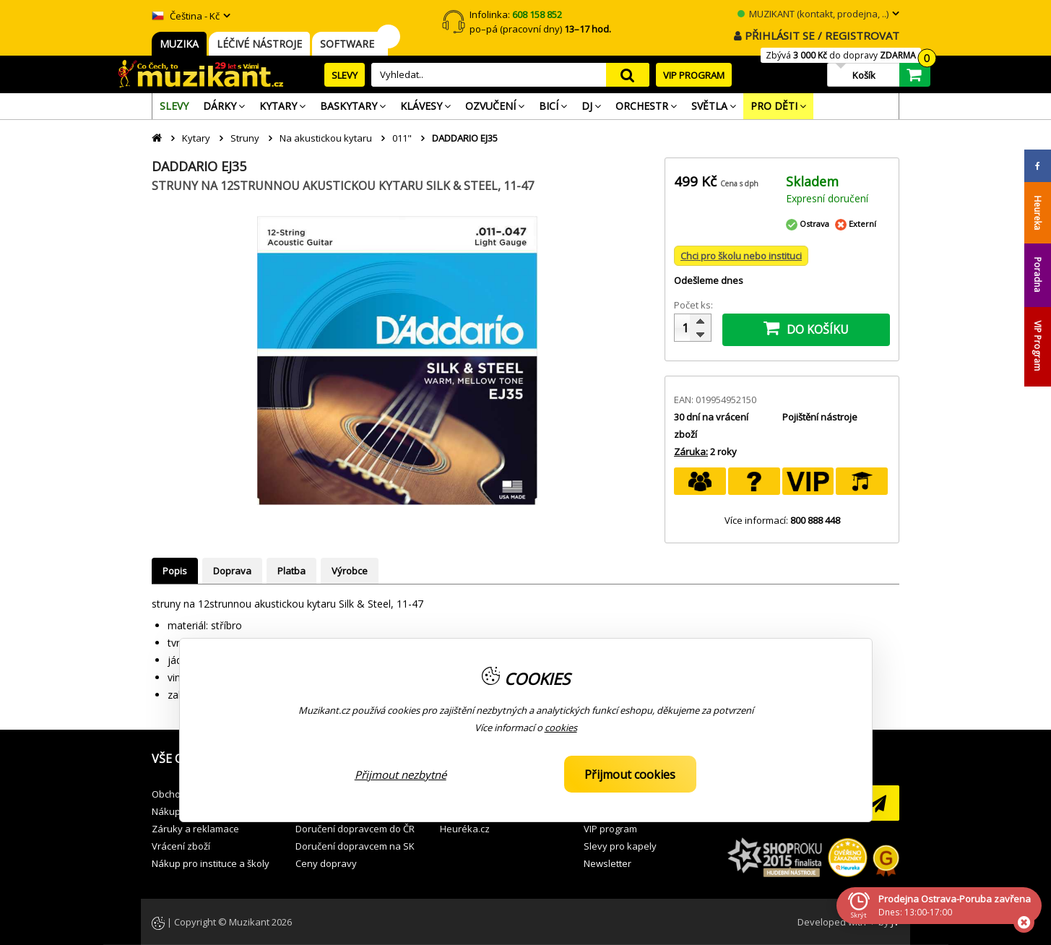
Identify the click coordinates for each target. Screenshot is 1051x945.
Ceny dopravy (326, 863)
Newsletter (607, 863)
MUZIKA (179, 44)
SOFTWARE (350, 44)
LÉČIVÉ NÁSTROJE (259, 44)
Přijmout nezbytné (400, 774)
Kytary (196, 137)
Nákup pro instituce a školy (210, 863)
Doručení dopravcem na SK (355, 846)
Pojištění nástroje (819, 416)
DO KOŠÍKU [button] (806, 328)
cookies (561, 727)
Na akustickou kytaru (326, 137)
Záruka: (691, 451)
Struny (244, 137)
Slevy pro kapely (620, 846)
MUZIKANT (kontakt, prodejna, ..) (813, 13)
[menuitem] (174, 106)
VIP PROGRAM (694, 75)
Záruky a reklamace (195, 828)
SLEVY (345, 75)
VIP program (610, 828)
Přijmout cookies (629, 774)
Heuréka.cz (465, 828)
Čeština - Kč (186, 15)
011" (402, 137)
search (627, 75)
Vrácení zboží (181, 846)
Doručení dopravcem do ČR (355, 828)
